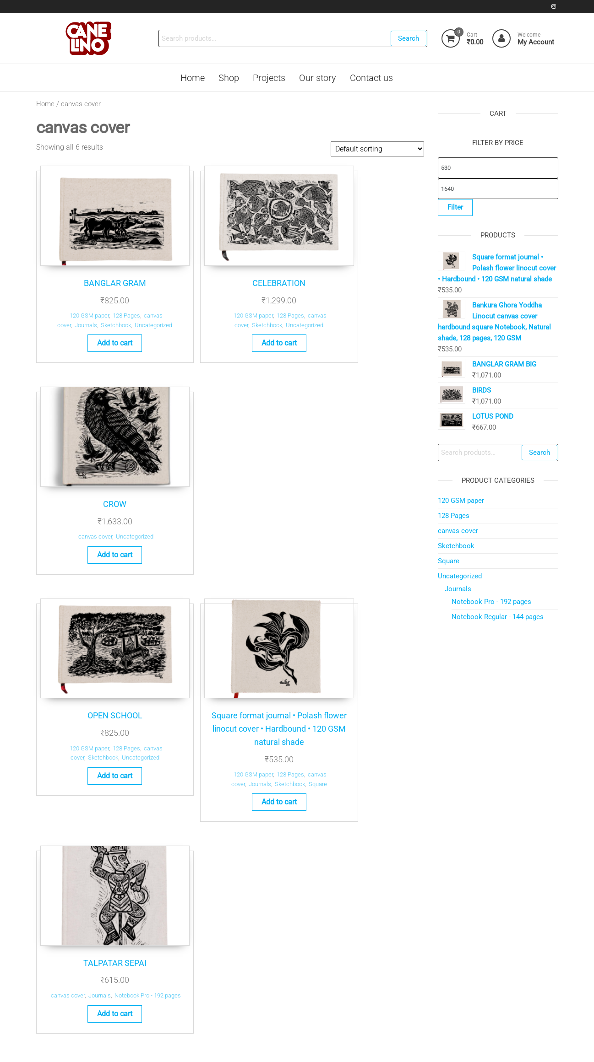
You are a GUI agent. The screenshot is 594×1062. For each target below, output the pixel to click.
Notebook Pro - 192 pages (491, 602)
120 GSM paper (70, 289)
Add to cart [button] (95, 327)
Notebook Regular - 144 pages (498, 617)
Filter (455, 207)
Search (407, 38)
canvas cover (344, 289)
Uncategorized (255, 299)
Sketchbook (100, 299)
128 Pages (107, 289)
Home (45, 104)
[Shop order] (377, 148)
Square (268, 543)
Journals (70, 299)
